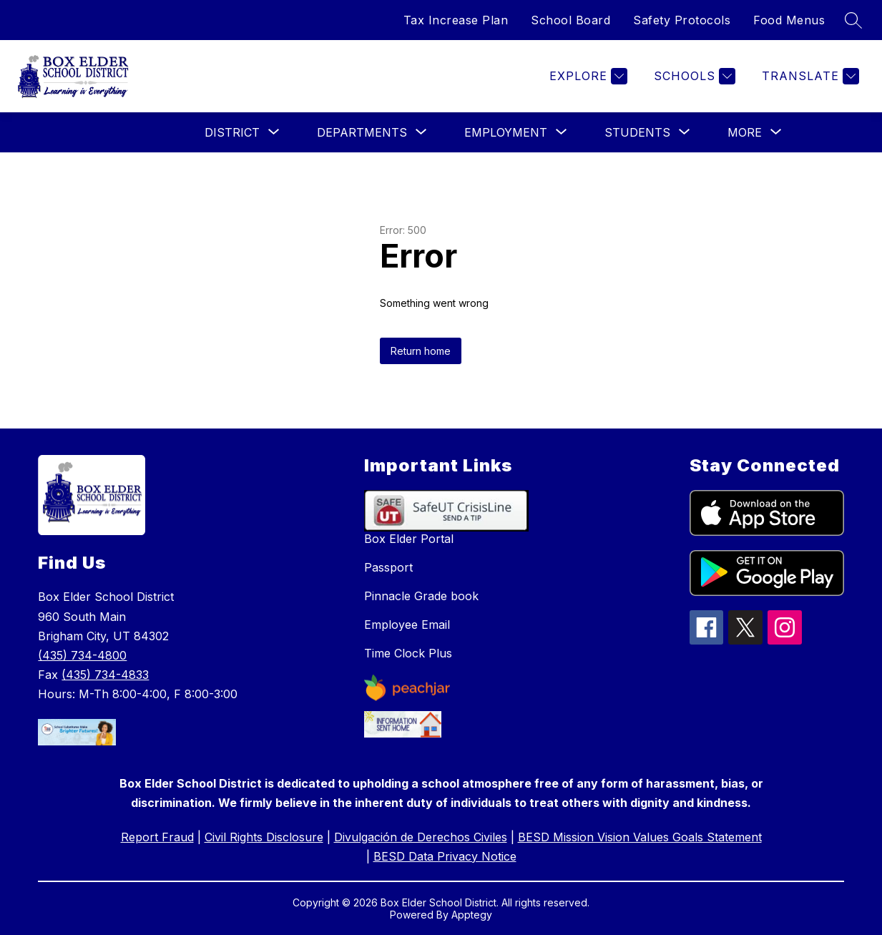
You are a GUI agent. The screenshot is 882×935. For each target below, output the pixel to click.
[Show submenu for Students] (637, 132)
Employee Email (407, 624)
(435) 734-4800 (82, 655)
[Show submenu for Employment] (505, 132)
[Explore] (586, 76)
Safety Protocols (681, 20)
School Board (570, 20)
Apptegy (471, 915)
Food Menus (789, 20)
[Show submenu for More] (744, 132)
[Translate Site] (808, 76)
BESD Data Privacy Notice (444, 856)
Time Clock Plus (408, 653)
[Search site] (853, 20)
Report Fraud (157, 837)
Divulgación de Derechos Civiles (420, 837)
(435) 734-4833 (105, 674)
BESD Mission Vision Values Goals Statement (640, 837)
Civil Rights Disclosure (264, 837)
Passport (388, 567)
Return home (421, 351)
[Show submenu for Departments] (362, 132)
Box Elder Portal (409, 539)
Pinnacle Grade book (421, 596)
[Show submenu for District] (232, 132)
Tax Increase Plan (456, 20)
